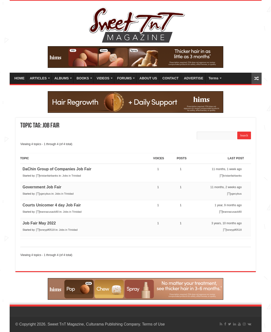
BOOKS (82, 78)
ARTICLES (38, 78)
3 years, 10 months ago (226, 223)
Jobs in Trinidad (71, 175)
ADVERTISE (193, 78)
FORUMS (124, 78)
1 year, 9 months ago (228, 205)
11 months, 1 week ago (227, 169)
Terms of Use (153, 324)
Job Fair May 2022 (39, 223)
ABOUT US (148, 78)
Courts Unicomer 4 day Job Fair (52, 205)
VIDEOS (103, 78)
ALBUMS (61, 78)
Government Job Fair (42, 187)
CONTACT (170, 78)
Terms (213, 78)
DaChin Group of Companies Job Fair (57, 169)
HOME (19, 78)
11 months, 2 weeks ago (226, 187)
